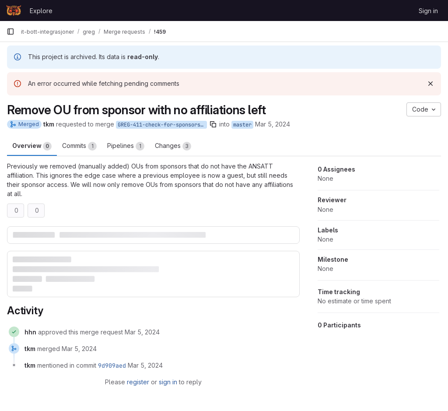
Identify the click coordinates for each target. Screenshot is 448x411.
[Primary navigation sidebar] (11, 32)
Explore (41, 10)
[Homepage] (14, 11)
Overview (32, 146)
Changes (173, 146)
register (138, 382)
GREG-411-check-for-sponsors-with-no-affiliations (162, 124)
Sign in (428, 10)
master (242, 124)
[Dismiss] (430, 83)
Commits (79, 146)
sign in (168, 382)
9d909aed (112, 365)
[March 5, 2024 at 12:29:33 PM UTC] (79, 348)
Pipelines (125, 146)
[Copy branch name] (213, 124)
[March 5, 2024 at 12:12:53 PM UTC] (142, 332)
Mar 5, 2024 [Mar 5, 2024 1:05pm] (272, 124)
